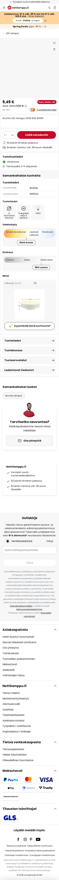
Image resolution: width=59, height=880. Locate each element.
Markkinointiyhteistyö (16, 698)
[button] (54, 43)
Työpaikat (9, 726)
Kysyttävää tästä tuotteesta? (32, 325)
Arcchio (34, 187)
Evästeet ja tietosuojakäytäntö (40, 850)
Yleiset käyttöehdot (15, 754)
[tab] (29, 653)
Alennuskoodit (11, 704)
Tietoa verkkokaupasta (22, 742)
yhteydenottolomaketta (21, 606)
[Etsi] (49, 7)
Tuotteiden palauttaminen (19, 659)
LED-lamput (12, 33)
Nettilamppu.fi (14, 686)
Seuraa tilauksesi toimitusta (19, 642)
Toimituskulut (11, 653)
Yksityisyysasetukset (16, 845)
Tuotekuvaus (13, 350)
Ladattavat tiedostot (19, 370)
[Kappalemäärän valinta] (9, 135)
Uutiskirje (8, 709)
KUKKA (28, 20)
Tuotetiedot (12, 340)
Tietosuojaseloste (13, 749)
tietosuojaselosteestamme (29, 609)
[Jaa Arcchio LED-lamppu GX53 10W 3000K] (54, 49)
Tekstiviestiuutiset (14, 715)
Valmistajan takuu (14, 675)
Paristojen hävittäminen (17, 855)
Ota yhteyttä (11, 648)
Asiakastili (8, 670)
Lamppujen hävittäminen (42, 855)
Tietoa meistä (11, 693)
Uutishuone (24, 726)
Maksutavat (10, 664)
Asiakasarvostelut (14, 720)
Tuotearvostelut (15, 360)
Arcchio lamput (13, 395)
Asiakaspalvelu (15, 629)
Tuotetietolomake (46, 109)
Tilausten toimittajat (20, 809)
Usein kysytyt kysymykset (18, 637)
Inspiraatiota (10, 731)
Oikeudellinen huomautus (18, 760)
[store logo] (20, 7)
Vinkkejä (25, 731)
